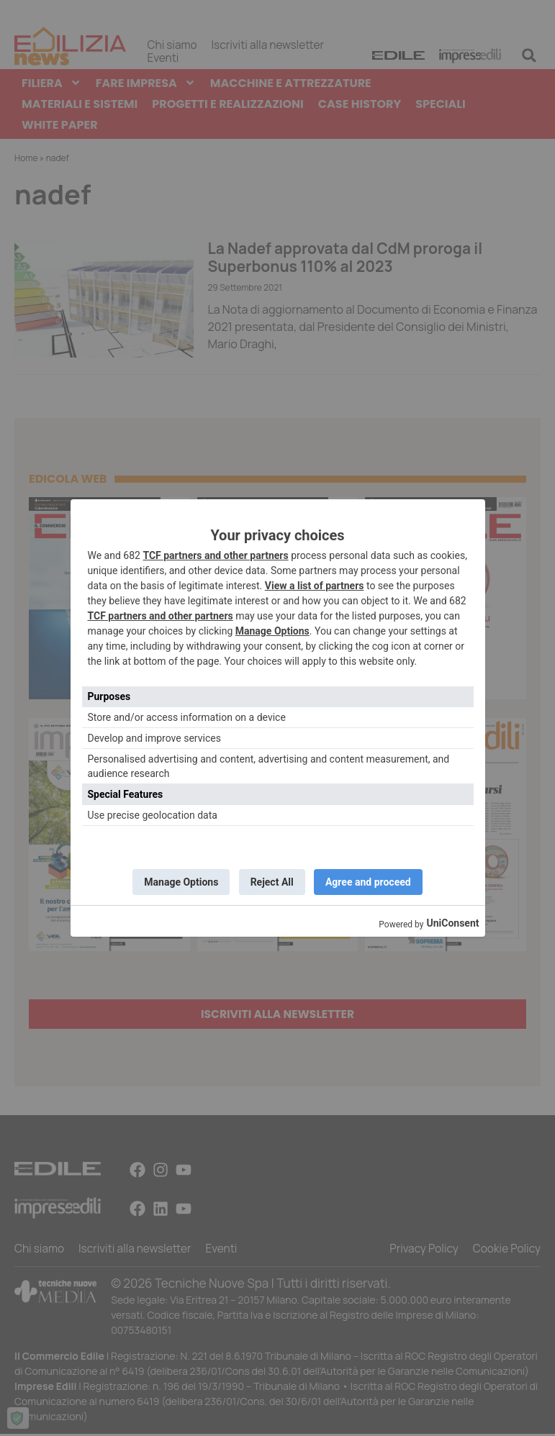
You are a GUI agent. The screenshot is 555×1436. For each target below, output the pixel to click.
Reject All (272, 882)
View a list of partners (314, 584)
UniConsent (452, 924)
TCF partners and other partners (215, 554)
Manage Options (272, 629)
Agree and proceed (371, 882)
